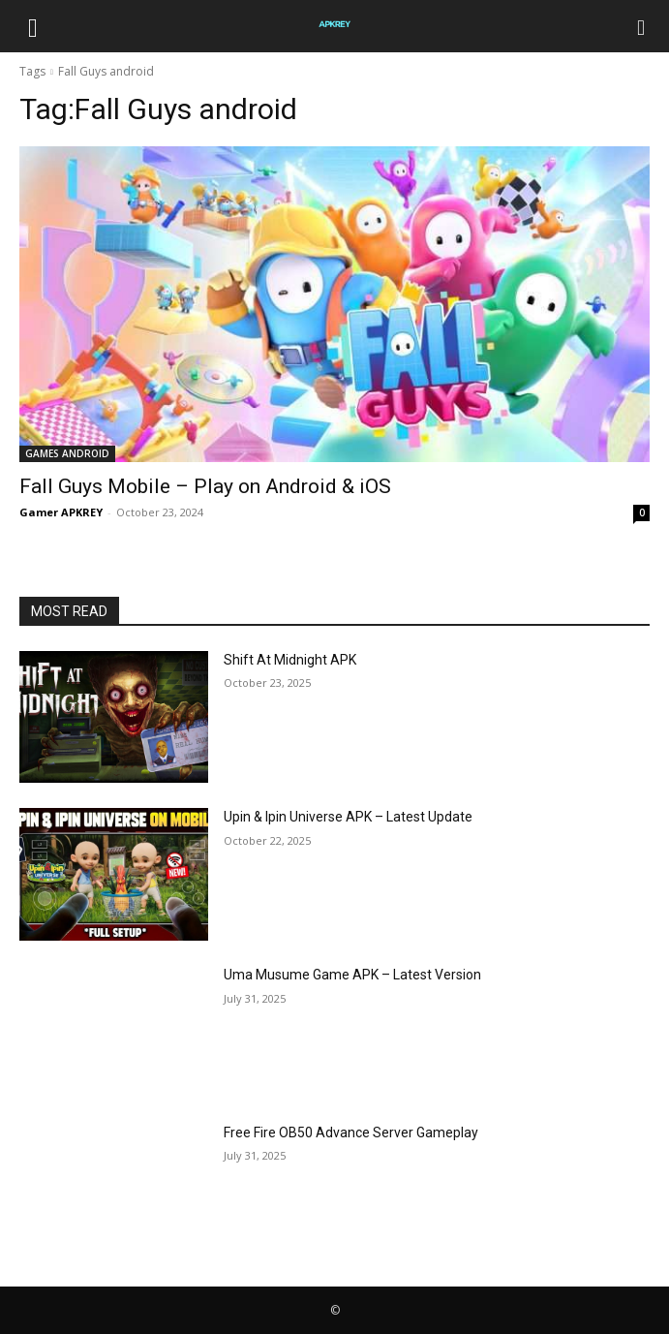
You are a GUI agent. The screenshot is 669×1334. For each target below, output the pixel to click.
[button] (33, 26)
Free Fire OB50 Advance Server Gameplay (351, 1132)
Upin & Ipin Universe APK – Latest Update (348, 816)
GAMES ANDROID (67, 453)
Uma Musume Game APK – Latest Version (352, 974)
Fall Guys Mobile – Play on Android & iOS (205, 486)
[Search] (642, 26)
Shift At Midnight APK (290, 659)
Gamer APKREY (61, 512)
